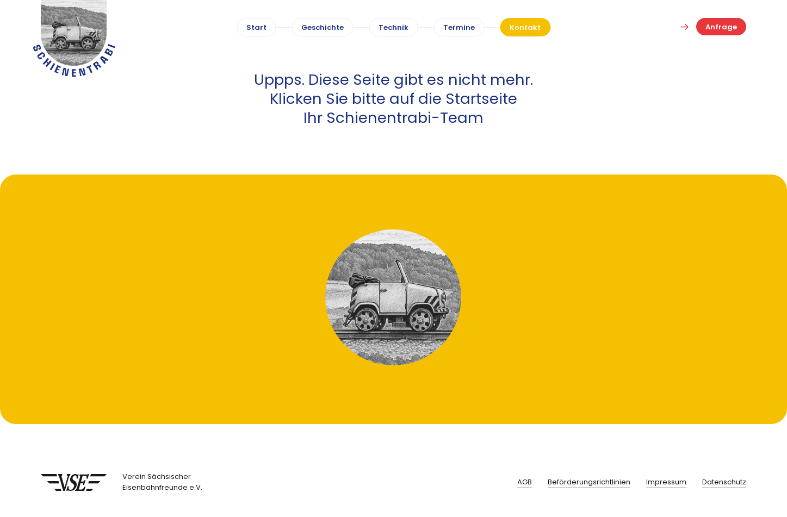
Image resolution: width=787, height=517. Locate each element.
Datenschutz (724, 482)
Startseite (481, 98)
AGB (524, 482)
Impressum (666, 482)
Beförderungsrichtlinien (589, 482)
